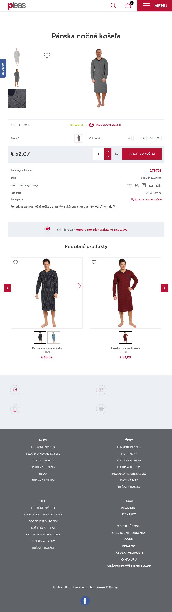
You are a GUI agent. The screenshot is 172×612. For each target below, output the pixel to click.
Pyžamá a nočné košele (146, 199)
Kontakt (129, 517)
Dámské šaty (129, 480)
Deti (43, 501)
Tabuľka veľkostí (108, 124)
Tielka (43, 473)
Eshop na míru (96, 587)
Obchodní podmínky (129, 533)
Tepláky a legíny (43, 541)
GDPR (129, 539)
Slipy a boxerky (43, 460)
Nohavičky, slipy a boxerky (42, 514)
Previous (7, 288)
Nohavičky (129, 453)
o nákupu (129, 559)
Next (79, 286)
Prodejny (129, 507)
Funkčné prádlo (43, 447)
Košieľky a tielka (129, 460)
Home (128, 501)
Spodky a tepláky (43, 467)
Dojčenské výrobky (43, 521)
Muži (43, 440)
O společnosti (129, 526)
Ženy (129, 440)
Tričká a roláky (43, 480)
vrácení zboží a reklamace (129, 566)
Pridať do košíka (142, 153)
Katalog (129, 546)
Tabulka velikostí (129, 553)
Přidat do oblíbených (15, 262)
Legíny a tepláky (129, 467)
